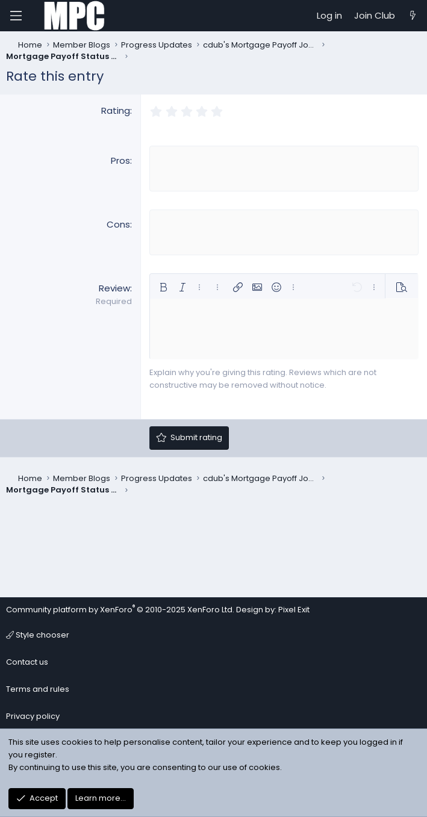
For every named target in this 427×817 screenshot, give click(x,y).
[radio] (156, 111)
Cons (118, 223)
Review (114, 285)
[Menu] (15, 16)
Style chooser (37, 635)
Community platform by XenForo (120, 609)
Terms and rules (37, 689)
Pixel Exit (294, 609)
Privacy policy (33, 716)
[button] (163, 284)
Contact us (27, 662)
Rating (115, 110)
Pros (120, 160)
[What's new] (413, 15)
